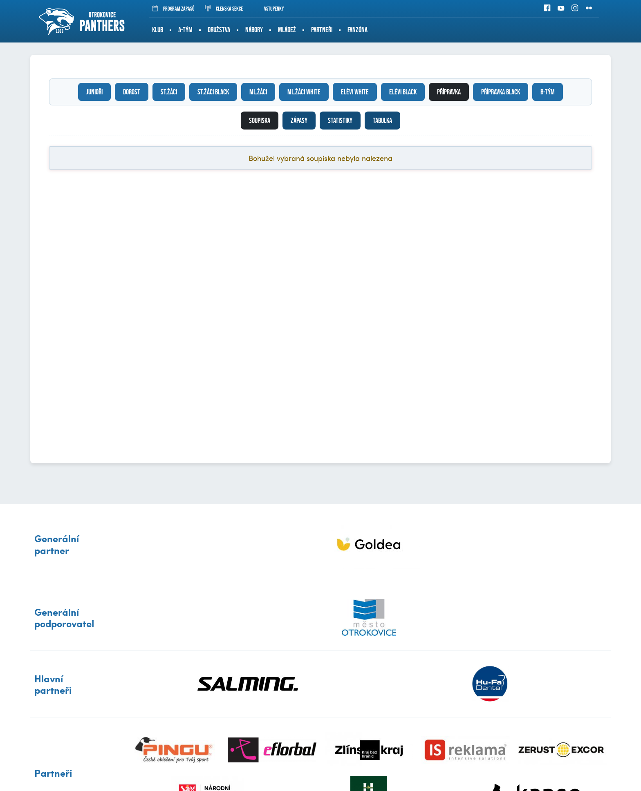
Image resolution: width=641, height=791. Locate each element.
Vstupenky (268, 8)
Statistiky (340, 120)
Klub (157, 30)
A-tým (185, 30)
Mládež (287, 30)
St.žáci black (213, 92)
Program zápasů (173, 8)
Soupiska (259, 120)
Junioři (94, 92)
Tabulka (382, 120)
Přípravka (449, 92)
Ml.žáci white (303, 92)
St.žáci (169, 92)
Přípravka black (500, 92)
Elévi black (403, 92)
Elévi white (355, 92)
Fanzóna (357, 30)
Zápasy (299, 120)
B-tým (547, 92)
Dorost (131, 92)
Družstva (219, 30)
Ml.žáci (258, 92)
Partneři (321, 30)
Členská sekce (224, 8)
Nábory (254, 30)
